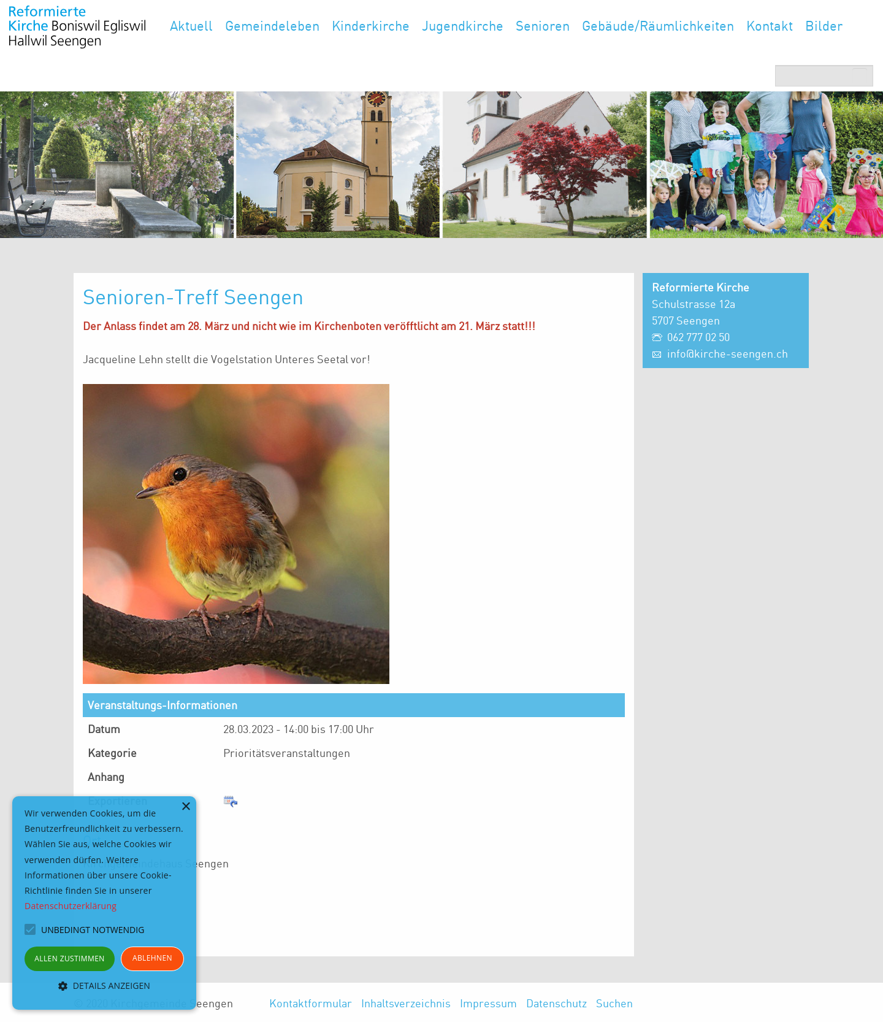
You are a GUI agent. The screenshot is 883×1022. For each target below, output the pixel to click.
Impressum (488, 1003)
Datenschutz (556, 1003)
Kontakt (769, 25)
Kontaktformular (310, 1003)
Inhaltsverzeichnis (406, 1003)
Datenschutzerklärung (71, 906)
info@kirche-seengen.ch (727, 353)
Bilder (824, 25)
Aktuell (191, 25)
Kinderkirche (371, 25)
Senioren (543, 25)
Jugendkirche (462, 25)
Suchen (614, 1003)
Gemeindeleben (272, 25)
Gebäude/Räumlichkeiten (658, 25)
